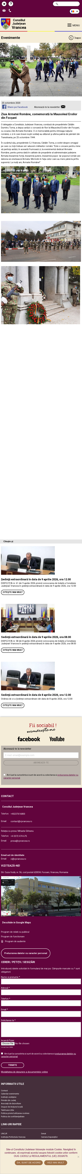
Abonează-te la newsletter (47, 107)
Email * (4, 1009)
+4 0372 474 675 (19, 836)
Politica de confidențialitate (12, 1116)
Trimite (12, 1065)
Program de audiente (15, 941)
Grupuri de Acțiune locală (12, 1107)
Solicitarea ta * (8, 1020)
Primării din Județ (8, 1100)
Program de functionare (12, 936)
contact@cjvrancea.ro (21, 821)
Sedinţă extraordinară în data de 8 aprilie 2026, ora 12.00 (36, 694)
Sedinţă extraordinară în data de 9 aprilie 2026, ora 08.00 (36, 637)
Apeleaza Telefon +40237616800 (10, 10)
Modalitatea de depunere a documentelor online (24, 1072)
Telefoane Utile (7, 1110)
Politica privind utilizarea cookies (15, 1113)
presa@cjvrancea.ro (20, 841)
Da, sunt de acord (28, 1162)
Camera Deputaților (49, 1137)
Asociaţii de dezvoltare (11, 1103)
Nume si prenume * (10, 977)
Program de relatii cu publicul (15, 932)
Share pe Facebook (17, 107)
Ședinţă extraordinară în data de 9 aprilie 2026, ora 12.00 (36, 579)
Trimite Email (5, 10)
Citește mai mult (13, 592)
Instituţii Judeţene (8, 1097)
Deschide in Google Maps (16, 922)
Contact (4, 1090)
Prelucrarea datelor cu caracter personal (25, 953)
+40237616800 (18, 814)
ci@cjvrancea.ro (18, 859)
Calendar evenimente (10, 1094)
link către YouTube (57, 739)
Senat (43, 1133)
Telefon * (5, 998)
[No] (78, 1156)
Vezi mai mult (55, 1162)
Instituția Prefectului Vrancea (13, 1137)
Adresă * (5, 988)
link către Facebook (29, 739)
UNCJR (4, 1133)
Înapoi (75, 38)
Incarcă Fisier (7, 1040)
